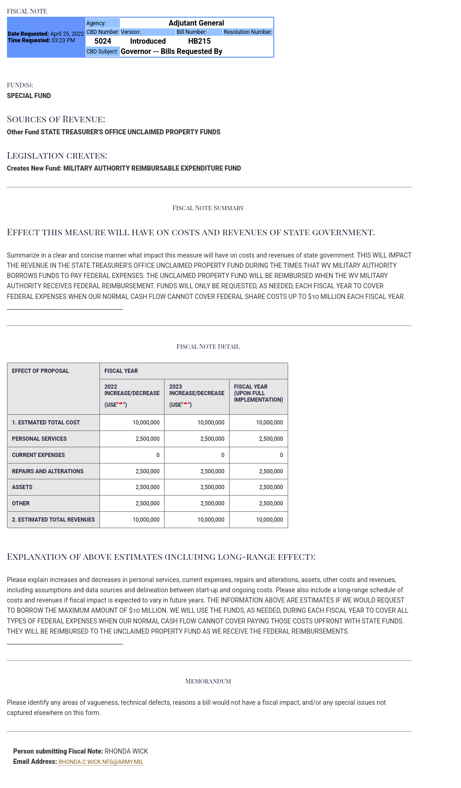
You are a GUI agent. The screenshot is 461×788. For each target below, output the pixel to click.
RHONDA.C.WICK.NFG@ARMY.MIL (101, 762)
